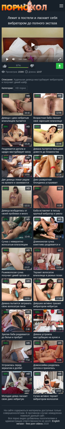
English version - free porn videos (38, 422)
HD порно (20, 88)
